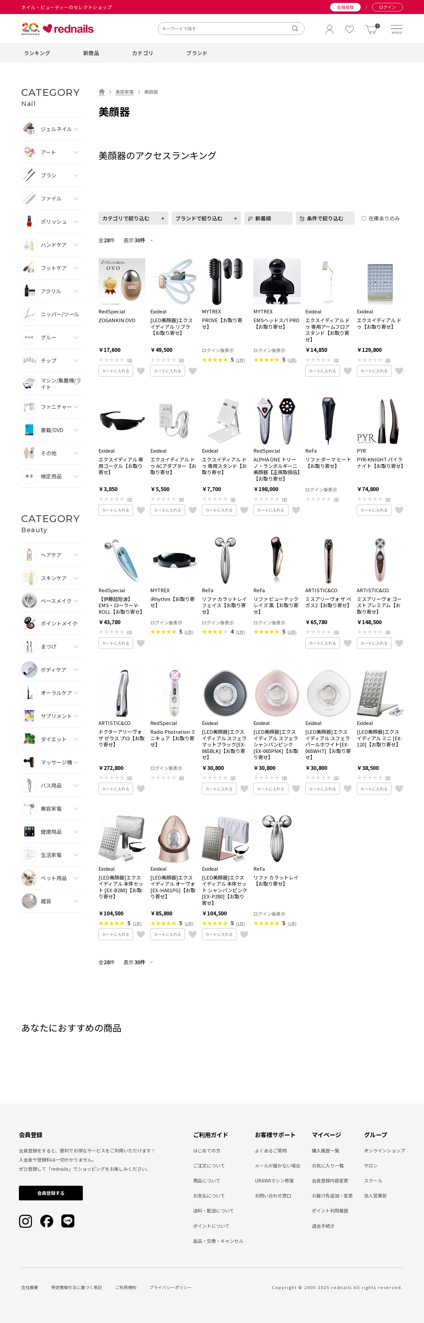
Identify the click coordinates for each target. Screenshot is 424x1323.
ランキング (37, 53)
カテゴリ (142, 53)
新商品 (91, 53)
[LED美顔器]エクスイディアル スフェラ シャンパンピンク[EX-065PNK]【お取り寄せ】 (275, 744)
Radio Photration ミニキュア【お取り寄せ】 (173, 738)
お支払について (209, 1195)
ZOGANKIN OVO (116, 320)
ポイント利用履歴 (330, 1210)
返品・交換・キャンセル (218, 1241)
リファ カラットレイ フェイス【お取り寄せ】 (224, 605)
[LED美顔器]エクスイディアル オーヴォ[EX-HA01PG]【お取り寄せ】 (172, 887)
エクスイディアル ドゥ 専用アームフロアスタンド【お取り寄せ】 (327, 329)
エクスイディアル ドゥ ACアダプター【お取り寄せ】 (173, 465)
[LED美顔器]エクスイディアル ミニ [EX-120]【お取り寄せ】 (379, 738)
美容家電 (124, 91)
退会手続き (323, 1226)
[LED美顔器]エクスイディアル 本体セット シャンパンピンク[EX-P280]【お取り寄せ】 (224, 890)
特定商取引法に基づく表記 (76, 1287)
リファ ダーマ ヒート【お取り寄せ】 (328, 462)
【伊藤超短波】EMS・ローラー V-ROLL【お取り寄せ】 (121, 605)
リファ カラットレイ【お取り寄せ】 (275, 880)
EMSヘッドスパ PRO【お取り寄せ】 (276, 323)
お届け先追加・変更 (332, 1195)
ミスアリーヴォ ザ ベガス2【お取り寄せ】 (328, 602)
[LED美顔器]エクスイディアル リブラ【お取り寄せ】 (171, 326)
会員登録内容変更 (330, 1180)
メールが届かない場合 (277, 1165)
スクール (373, 1180)
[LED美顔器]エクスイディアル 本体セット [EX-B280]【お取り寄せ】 (120, 887)
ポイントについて (211, 1226)
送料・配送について (213, 1210)
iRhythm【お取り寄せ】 (172, 602)
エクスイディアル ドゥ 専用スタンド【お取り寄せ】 (224, 465)
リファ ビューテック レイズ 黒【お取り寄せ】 (275, 605)
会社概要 (29, 1287)
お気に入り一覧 (328, 1165)
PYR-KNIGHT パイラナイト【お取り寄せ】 (380, 462)
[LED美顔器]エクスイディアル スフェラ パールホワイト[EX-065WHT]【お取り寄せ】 (328, 744)
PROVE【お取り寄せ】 (222, 323)
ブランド (196, 53)
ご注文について (209, 1165)
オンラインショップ (384, 1150)
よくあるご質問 (271, 1150)
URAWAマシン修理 (274, 1180)
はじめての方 (206, 1150)
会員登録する (51, 1193)
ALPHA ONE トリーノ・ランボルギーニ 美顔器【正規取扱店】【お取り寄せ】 (276, 469)
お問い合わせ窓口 (273, 1195)
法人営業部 (375, 1195)
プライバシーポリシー (170, 1287)
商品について (206, 1180)
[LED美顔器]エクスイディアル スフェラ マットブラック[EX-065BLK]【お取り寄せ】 (224, 744)
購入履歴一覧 (325, 1150)
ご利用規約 (125, 1287)
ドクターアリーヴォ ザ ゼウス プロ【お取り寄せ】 (121, 738)
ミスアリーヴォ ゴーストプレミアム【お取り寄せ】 (379, 605)
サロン (371, 1165)
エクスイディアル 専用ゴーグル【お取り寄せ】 (120, 465)
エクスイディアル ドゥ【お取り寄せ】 (379, 323)
